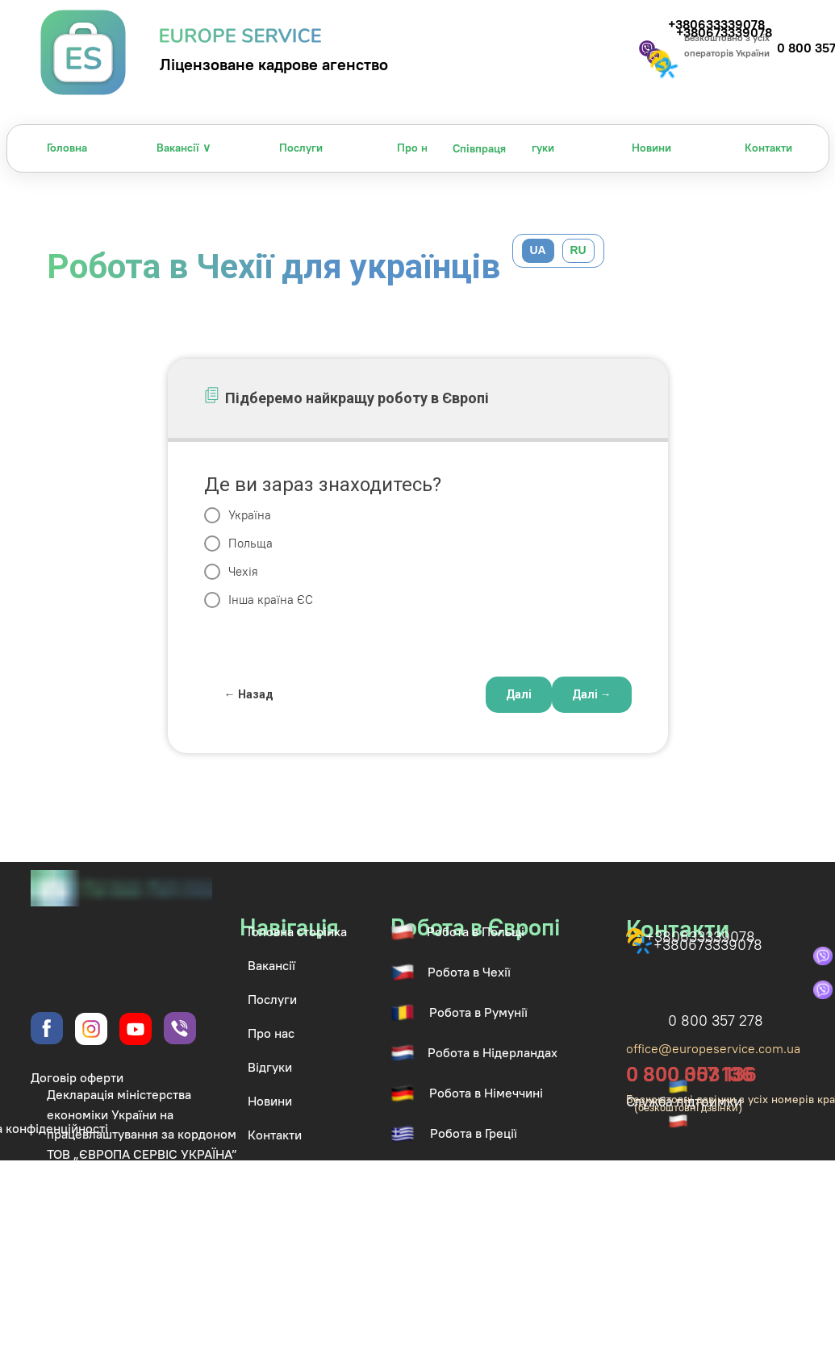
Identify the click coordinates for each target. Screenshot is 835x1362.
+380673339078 (707, 944)
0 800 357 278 (715, 1020)
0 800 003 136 (691, 1074)
